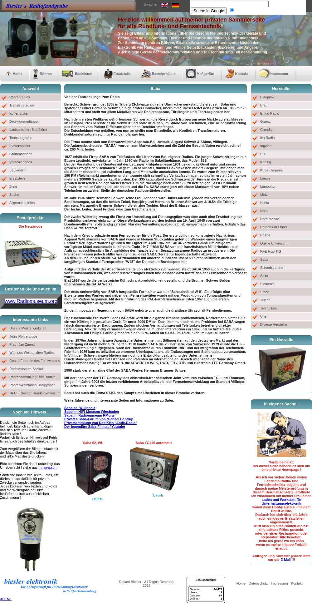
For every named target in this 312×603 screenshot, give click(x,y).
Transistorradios (21, 105)
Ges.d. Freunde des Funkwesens (34, 361)
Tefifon (265, 300)
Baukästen (83, 74)
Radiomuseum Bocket (26, 369)
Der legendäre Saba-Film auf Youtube (94, 426)
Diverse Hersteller (273, 324)
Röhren (46, 74)
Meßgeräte (205, 74)
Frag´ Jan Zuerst (22, 344)
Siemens (267, 284)
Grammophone (20, 154)
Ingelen (265, 146)
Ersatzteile (122, 74)
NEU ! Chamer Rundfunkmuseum (35, 393)
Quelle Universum (273, 243)
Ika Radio (267, 138)
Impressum (279, 74)
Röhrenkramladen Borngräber (32, 385)
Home (17, 74)
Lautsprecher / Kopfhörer (28, 129)
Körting (265, 162)
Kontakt (241, 74)
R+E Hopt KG (270, 251)
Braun (264, 105)
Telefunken (268, 308)
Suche (14, 194)
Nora (264, 211)
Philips (265, 235)
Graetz (265, 121)
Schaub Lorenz (271, 267)
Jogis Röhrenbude (23, 336)
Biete (13, 186)
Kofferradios (18, 113)
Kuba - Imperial (272, 170)
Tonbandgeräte (20, 138)
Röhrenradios (19, 97)
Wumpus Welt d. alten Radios (32, 352)
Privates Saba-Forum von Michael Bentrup (98, 419)
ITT (263, 154)
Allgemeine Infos (22, 203)
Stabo (264, 292)
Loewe (265, 178)
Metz (264, 194)
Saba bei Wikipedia (79, 408)
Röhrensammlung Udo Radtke (32, 377)
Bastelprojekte (164, 74)
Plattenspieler (19, 146)
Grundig (266, 129)
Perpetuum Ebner (273, 227)
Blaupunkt (267, 97)
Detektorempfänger (24, 121)
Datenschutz (258, 583)
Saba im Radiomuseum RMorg (89, 415)
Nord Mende (269, 219)
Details (97, 499)
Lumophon (268, 186)
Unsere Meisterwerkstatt (27, 328)
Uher (264, 316)
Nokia (264, 203)
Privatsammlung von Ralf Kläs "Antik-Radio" (100, 423)
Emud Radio (269, 113)
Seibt (264, 276)
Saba (264, 259)
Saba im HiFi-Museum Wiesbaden (91, 411)
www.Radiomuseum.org (31, 301)
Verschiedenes (20, 162)
